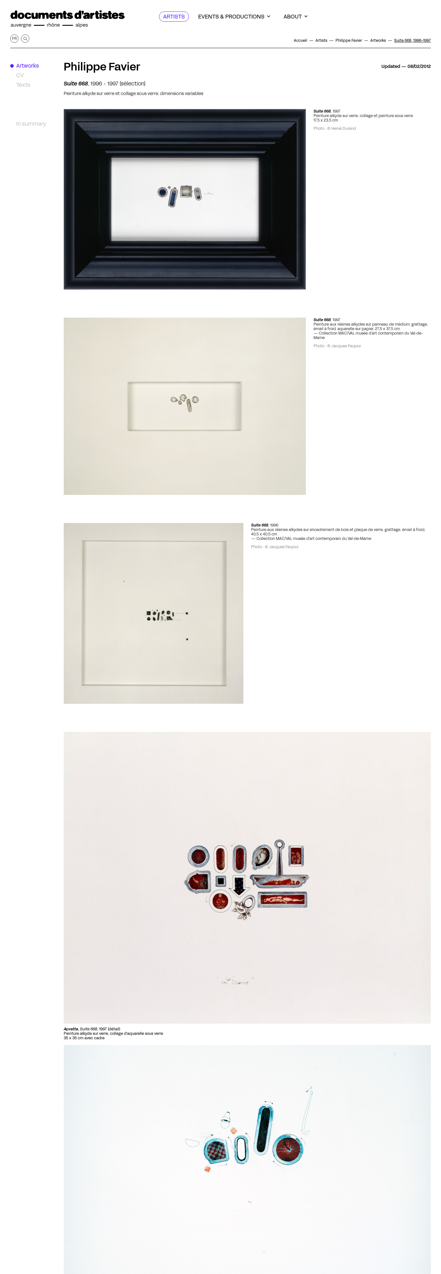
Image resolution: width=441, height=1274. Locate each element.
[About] (295, 16)
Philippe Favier (102, 67)
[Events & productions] (234, 16)
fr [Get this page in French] (14, 38)
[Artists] (174, 16)
